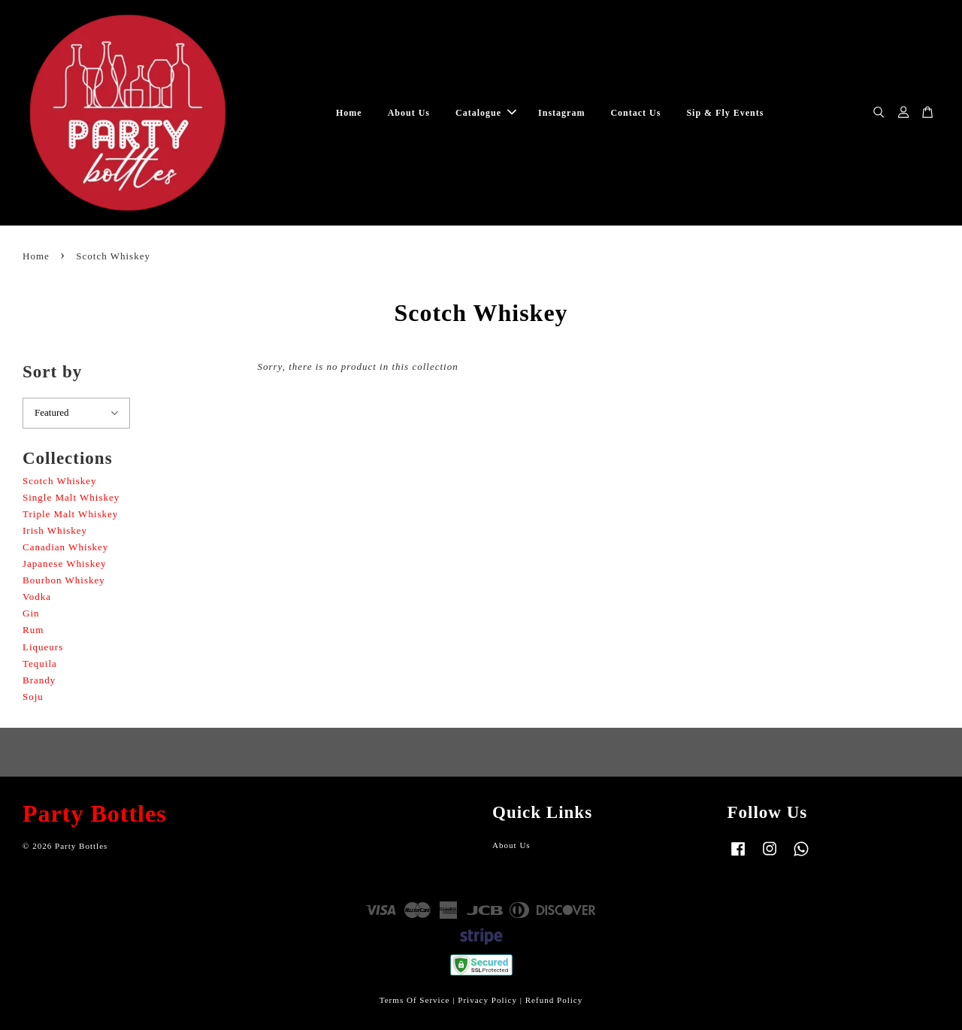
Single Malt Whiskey (71, 497)
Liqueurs (43, 647)
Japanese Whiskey (64, 563)
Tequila (40, 663)
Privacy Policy (487, 999)
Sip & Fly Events (725, 113)
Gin (31, 613)
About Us (409, 113)
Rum (33, 629)
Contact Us (635, 113)
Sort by (52, 371)
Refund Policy (554, 999)
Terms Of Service (415, 999)
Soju (33, 696)
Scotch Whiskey (60, 480)
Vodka (37, 596)
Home (349, 113)
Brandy (39, 680)
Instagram (561, 113)
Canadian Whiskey (65, 547)
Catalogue (485, 113)
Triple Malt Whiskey (70, 514)
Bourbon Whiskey (64, 580)
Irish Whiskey (55, 530)
